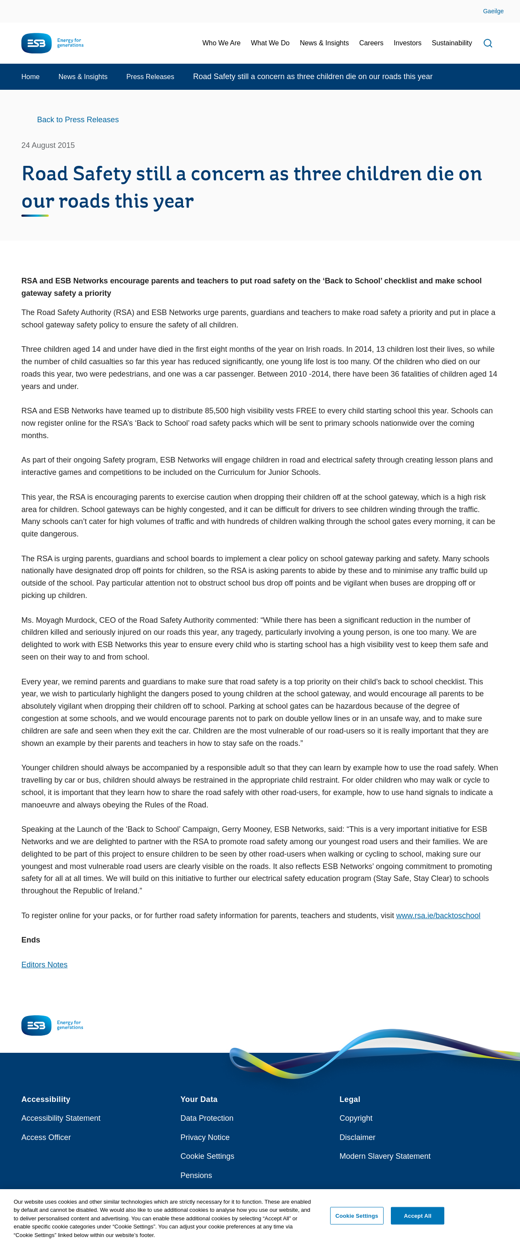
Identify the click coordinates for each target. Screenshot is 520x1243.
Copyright (356, 1118)
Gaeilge (493, 11)
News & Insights (83, 76)
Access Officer (46, 1137)
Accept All (417, 1219)
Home (30, 76)
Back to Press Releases (78, 119)
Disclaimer (357, 1137)
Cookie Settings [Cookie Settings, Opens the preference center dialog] (356, 1219)
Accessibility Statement (60, 1118)
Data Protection (206, 1118)
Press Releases (150, 76)
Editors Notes (44, 964)
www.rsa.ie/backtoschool (438, 915)
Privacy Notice (205, 1137)
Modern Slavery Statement (385, 1156)
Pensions (196, 1175)
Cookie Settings (207, 1156)
